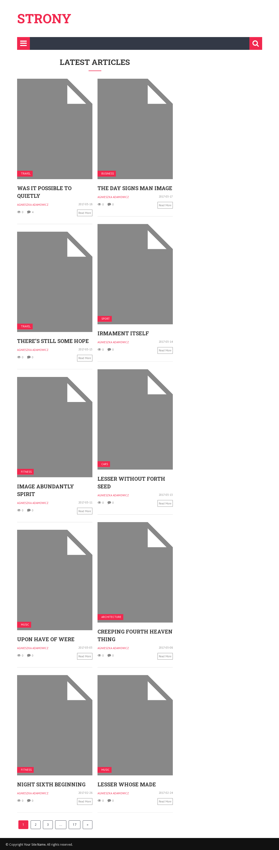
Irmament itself (123, 333)
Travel (26, 173)
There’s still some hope (53, 341)
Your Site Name (34, 844)
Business (107, 173)
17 (74, 824)
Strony (44, 18)
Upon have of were (79, 635)
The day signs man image (135, 188)
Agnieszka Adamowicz (32, 204)
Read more (84, 213)
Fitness (26, 471)
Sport (105, 318)
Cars (104, 464)
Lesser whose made (92, 784)
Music (59, 621)
